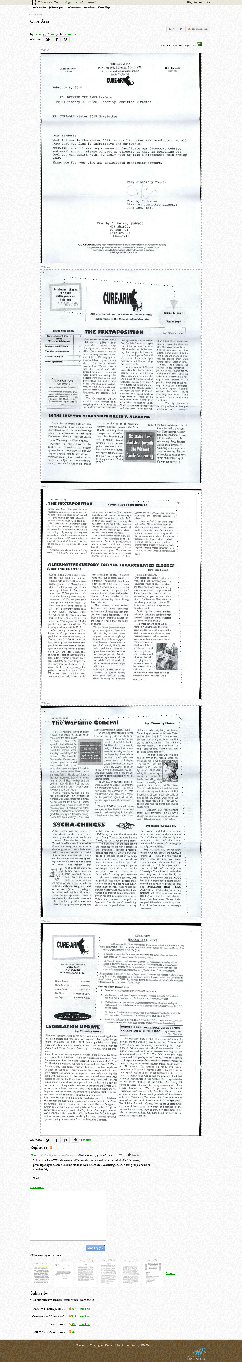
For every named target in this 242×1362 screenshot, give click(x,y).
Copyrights (96, 1345)
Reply (171, 29)
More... (170, 1273)
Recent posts (57, 7)
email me (84, 1309)
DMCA (145, 1345)
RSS (72, 1309)
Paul (33, 1155)
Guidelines (37, 1187)
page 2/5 (45, 267)
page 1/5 (45, 50)
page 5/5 (45, 920)
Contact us (82, 1345)
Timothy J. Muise (44, 34)
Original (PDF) (193, 45)
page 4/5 (45, 703)
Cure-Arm (39, 21)
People (79, 2)
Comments (75, 7)
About (92, 2)
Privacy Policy (130, 1345)
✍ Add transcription (197, 29)
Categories (40, 7)
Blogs (67, 2)
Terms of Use (112, 1345)
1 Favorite (85, 1140)
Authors (90, 7)
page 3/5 (45, 486)
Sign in (192, 2)
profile (71, 34)
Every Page (104, 7)
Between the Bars (48, 2)
